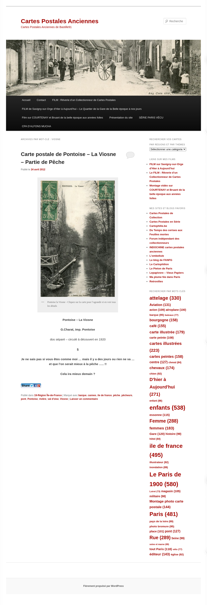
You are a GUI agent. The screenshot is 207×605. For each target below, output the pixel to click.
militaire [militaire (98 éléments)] (158, 496)
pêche (116, 395)
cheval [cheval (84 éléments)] (175, 362)
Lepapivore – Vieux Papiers (167, 272)
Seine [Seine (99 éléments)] (178, 538)
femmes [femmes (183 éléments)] (162, 428)
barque (82, 395)
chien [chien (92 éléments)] (156, 373)
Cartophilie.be (158, 225)
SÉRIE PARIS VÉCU (151, 117)
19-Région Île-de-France (48, 395)
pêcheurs (126, 395)
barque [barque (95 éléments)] (157, 314)
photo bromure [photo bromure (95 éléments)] (162, 526)
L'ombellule (157, 255)
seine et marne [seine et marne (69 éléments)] (159, 544)
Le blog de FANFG (161, 260)
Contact (41, 100)
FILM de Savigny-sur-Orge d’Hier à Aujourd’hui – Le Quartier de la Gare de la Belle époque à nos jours (82, 108)
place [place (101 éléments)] (157, 531)
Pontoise (32, 399)
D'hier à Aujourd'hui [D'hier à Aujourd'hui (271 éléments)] (162, 387)
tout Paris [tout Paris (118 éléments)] (161, 549)
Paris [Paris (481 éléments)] (164, 514)
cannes (92, 395)
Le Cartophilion (159, 264)
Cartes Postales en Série (165, 221)
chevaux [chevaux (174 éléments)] (162, 368)
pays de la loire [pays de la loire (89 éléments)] (161, 521)
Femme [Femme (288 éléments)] (164, 421)
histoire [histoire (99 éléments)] (173, 433)
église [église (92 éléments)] (177, 554)
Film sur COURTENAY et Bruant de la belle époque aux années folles (62, 117)
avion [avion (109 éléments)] (157, 309)
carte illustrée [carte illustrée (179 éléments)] (167, 332)
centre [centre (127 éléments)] (159, 362)
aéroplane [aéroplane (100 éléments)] (176, 309)
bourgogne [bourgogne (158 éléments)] (164, 320)
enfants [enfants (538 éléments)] (167, 407)
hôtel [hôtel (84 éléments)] (155, 439)
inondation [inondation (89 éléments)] (159, 467)
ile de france (105, 395)
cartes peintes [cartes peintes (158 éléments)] (166, 357)
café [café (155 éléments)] (158, 326)
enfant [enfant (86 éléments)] (156, 400)
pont (23, 399)
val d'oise (53, 399)
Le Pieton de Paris (161, 268)
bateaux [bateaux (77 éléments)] (171, 315)
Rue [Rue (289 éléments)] (160, 537)
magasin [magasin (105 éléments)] (171, 491)
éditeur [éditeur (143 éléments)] (160, 554)
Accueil (26, 100)
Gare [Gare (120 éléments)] (157, 433)
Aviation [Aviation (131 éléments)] (160, 305)
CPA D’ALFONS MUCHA (36, 126)
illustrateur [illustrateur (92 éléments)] (159, 462)
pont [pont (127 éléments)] (172, 531)
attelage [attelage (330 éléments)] (165, 298)
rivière (42, 399)
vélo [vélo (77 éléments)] (177, 549)
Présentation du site (121, 117)
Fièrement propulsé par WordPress (103, 586)
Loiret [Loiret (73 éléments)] (155, 491)
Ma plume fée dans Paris (165, 276)
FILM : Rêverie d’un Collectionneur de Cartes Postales (84, 100)
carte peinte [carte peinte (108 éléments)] (162, 337)
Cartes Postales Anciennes (59, 21)
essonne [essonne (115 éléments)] (160, 415)
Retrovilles (156, 281)
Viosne (64, 399)
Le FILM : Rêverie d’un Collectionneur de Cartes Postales (165, 177)
